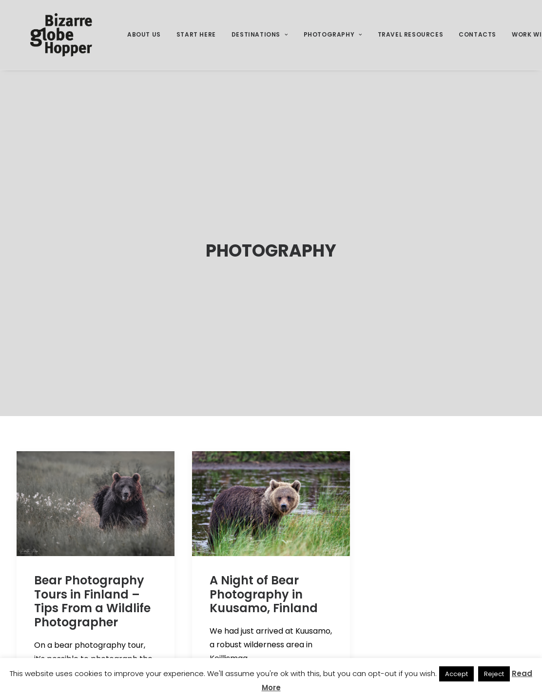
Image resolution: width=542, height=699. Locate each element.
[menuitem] (144, 42)
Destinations (260, 42)
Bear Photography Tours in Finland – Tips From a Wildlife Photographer (92, 560)
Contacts (477, 42)
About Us (144, 42)
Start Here (196, 42)
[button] (95, 462)
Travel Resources (411, 42)
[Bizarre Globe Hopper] (58, 42)
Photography (333, 42)
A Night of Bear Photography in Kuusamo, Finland (264, 553)
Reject (494, 674)
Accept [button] (456, 674)
